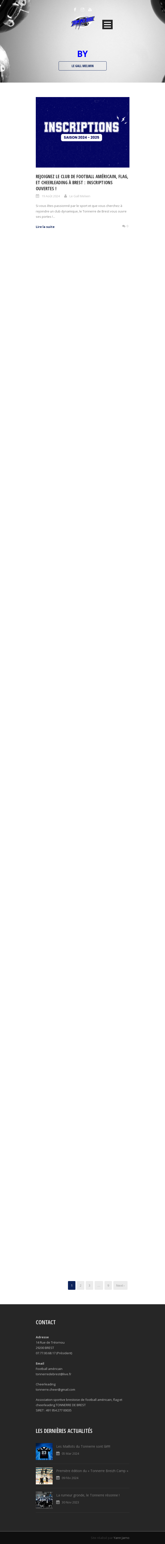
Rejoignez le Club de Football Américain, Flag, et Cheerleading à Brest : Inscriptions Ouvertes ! (82, 182)
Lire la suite (45, 227)
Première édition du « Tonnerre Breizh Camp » (92, 1470)
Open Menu (107, 24)
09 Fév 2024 (70, 1478)
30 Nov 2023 (70, 1502)
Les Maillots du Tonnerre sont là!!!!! (83, 1446)
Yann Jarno (121, 1538)
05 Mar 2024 (70, 1453)
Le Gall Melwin (79, 196)
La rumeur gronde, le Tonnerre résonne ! (88, 1495)
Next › (120, 1285)
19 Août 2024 (51, 196)
